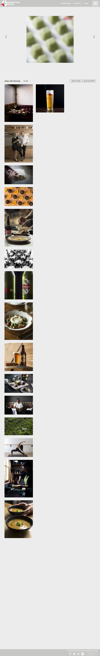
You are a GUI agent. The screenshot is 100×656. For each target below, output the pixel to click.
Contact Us (92, 654)
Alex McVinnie (12, 81)
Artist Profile (73, 81)
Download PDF (88, 81)
